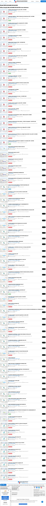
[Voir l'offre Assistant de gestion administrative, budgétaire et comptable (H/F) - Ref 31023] (23, 142)
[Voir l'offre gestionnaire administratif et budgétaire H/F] (23, 464)
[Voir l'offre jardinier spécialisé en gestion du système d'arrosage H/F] (23, 426)
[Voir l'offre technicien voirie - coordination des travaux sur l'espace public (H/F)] (23, 249)
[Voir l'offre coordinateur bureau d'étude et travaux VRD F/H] (23, 445)
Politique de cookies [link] (5, 504)
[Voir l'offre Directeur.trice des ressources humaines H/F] (23, 161)
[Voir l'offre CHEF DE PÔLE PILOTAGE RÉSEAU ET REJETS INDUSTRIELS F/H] (23, 187)
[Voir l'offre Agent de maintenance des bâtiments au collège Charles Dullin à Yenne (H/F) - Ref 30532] (23, 136)
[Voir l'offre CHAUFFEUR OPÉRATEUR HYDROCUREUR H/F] (23, 376)
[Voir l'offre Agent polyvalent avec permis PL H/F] (23, 451)
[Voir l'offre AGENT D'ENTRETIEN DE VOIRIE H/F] (23, 394)
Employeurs (37, 1)
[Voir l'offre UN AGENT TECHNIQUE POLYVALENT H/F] (23, 419)
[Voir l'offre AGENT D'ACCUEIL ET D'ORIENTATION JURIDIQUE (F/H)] (23, 365)
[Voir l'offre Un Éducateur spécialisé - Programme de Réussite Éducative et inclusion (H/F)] (23, 212)
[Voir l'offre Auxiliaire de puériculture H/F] (23, 255)
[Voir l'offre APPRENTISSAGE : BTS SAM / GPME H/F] (23, 387)
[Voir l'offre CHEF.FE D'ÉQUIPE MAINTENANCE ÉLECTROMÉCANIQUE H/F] (23, 237)
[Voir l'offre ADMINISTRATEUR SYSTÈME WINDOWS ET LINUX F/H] (23, 261)
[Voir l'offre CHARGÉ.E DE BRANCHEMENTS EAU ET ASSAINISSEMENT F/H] (23, 205)
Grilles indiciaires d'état (14, 488)
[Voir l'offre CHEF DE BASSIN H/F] (23, 359)
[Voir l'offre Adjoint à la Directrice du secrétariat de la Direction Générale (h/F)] (23, 219)
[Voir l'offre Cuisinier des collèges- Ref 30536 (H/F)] (23, 65)
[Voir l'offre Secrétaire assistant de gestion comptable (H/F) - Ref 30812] (23, 25)
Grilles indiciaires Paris (14, 489)
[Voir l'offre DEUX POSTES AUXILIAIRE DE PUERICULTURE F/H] (23, 148)
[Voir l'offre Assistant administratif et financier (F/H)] (23, 280)
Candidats (32, 1)
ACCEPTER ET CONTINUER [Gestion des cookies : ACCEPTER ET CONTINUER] (5, 497)
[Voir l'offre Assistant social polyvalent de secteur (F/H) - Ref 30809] (23, 12)
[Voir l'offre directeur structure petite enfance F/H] (23, 438)
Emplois (2, 1)
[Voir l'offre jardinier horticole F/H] (23, 477)
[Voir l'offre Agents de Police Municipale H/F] (23, 305)
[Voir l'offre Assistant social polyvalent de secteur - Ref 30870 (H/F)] (23, 98)
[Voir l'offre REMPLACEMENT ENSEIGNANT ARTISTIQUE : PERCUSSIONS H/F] (23, 370)
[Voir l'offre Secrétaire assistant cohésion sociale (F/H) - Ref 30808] (23, 104)
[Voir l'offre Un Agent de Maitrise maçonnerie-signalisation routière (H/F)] (23, 317)
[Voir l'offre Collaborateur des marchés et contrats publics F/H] (23, 330)
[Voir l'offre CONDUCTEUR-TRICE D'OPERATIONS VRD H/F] (23, 286)
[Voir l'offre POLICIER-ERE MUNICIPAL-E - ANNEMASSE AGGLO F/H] (23, 341)
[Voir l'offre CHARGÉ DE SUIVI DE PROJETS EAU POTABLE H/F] (23, 200)
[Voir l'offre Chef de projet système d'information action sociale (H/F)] (23, 58)
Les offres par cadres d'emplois (4, 488)
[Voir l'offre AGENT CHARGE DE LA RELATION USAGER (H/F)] (23, 323)
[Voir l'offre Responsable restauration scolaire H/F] (23, 458)
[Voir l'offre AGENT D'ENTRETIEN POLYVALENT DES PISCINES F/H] (23, 406)
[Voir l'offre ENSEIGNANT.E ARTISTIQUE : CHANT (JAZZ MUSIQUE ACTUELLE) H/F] (23, 335)
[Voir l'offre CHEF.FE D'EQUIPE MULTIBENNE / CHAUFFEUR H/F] (23, 292)
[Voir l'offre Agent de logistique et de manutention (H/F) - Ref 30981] (23, 71)
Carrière (10, 1)
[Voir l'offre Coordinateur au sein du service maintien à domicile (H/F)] (23, 194)
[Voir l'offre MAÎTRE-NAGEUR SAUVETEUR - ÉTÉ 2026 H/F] (23, 243)
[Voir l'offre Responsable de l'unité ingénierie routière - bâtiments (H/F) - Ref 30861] (23, 117)
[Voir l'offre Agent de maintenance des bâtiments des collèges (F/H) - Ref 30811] (23, 129)
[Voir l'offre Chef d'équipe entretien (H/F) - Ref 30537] (23, 38)
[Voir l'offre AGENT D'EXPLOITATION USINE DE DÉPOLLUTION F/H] (23, 400)
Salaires (6, 1)
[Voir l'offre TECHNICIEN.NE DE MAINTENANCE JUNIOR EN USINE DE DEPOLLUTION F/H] (23, 273)
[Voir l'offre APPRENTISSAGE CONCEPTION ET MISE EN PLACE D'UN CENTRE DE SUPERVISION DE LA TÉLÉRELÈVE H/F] (23, 311)
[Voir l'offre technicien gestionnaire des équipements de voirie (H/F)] (23, 225)
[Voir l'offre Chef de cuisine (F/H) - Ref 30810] (23, 110)
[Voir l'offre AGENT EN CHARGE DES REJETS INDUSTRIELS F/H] (23, 347)
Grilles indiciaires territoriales (15, 487)
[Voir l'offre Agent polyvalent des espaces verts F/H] (23, 168)
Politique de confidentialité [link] (5, 502)
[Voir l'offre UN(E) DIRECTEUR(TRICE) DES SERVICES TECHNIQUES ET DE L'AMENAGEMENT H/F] (23, 412)
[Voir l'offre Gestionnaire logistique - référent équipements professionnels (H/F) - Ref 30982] (23, 19)
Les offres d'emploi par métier (3, 487)
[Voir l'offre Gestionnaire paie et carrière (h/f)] (23, 382)
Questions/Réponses (14, 494)
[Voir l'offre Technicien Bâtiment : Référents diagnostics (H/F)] (23, 267)
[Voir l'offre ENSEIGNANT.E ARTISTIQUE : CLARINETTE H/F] (23, 231)
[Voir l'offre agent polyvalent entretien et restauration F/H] (23, 471)
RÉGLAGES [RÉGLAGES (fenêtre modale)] (5, 500)
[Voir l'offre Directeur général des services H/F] (23, 432)
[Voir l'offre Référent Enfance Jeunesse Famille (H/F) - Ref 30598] (23, 31)
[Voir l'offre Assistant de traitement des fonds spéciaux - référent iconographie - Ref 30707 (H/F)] (23, 123)
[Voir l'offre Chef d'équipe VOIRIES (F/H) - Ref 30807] (23, 78)
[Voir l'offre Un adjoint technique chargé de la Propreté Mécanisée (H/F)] (23, 353)
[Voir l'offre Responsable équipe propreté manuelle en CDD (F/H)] (23, 299)
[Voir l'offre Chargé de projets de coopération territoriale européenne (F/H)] (23, 85)
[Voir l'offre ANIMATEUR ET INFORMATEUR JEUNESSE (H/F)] (23, 174)
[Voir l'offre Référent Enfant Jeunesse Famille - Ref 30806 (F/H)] (23, 44)
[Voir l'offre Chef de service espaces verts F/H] (23, 154)
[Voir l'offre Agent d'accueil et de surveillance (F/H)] (23, 51)
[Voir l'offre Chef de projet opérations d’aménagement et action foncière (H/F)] (23, 180)
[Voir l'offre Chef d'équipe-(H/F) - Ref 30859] (23, 92)
